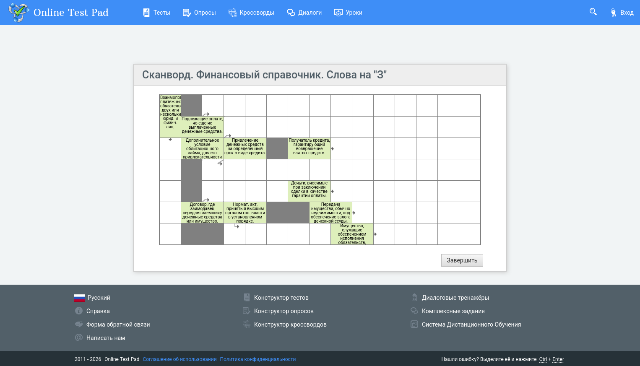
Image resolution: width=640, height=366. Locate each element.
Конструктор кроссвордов (290, 324)
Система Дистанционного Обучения (471, 324)
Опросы (199, 12)
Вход (621, 12)
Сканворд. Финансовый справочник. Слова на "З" (264, 75)
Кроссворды (251, 12)
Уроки (348, 12)
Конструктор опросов (284, 311)
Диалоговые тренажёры (455, 297)
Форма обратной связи (118, 324)
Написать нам (105, 338)
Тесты (156, 12)
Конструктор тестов (281, 297)
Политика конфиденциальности (258, 359)
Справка (98, 311)
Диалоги (304, 12)
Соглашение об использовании (180, 359)
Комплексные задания (453, 311)
